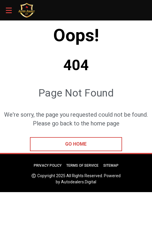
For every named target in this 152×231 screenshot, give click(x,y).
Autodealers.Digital (78, 182)
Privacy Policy (48, 165)
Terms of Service (82, 165)
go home (76, 144)
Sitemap (111, 165)
